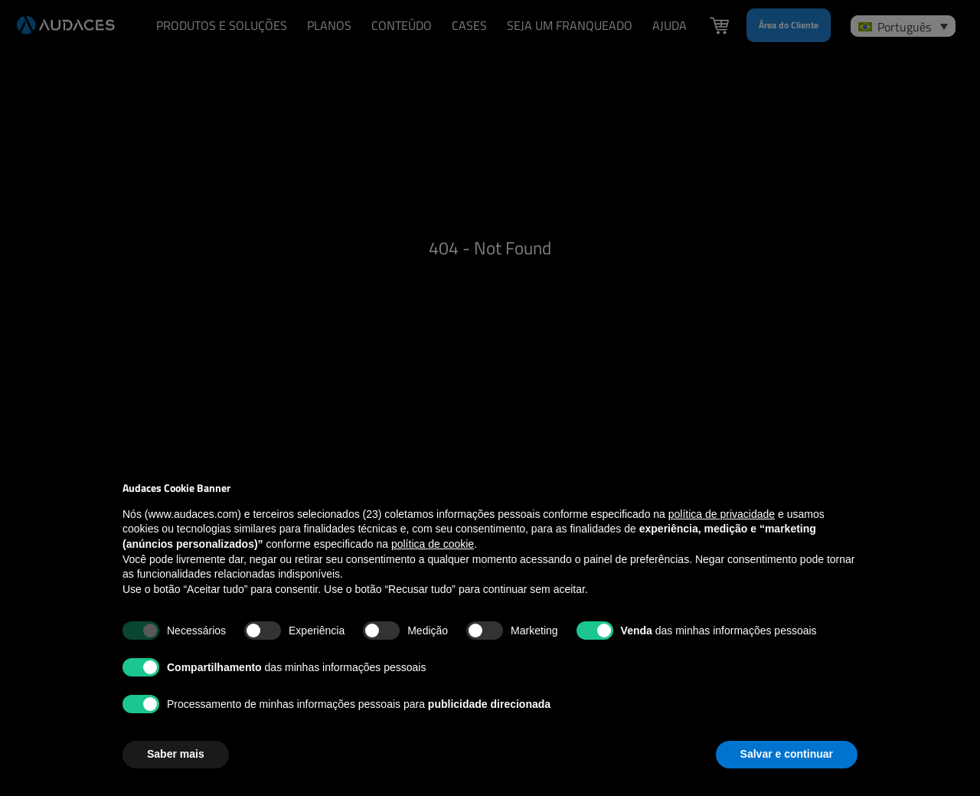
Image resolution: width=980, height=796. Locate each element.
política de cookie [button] (432, 544)
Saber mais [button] (175, 754)
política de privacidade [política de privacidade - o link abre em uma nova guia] (721, 514)
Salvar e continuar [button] (786, 754)
